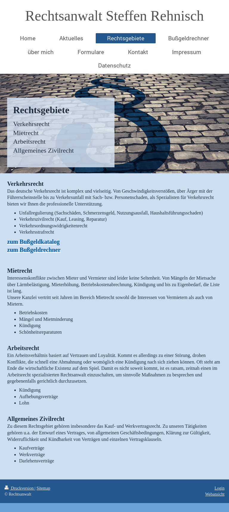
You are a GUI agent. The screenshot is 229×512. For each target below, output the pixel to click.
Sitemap (43, 488)
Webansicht (215, 494)
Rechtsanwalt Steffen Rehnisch (114, 16)
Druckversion (19, 488)
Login (220, 488)
